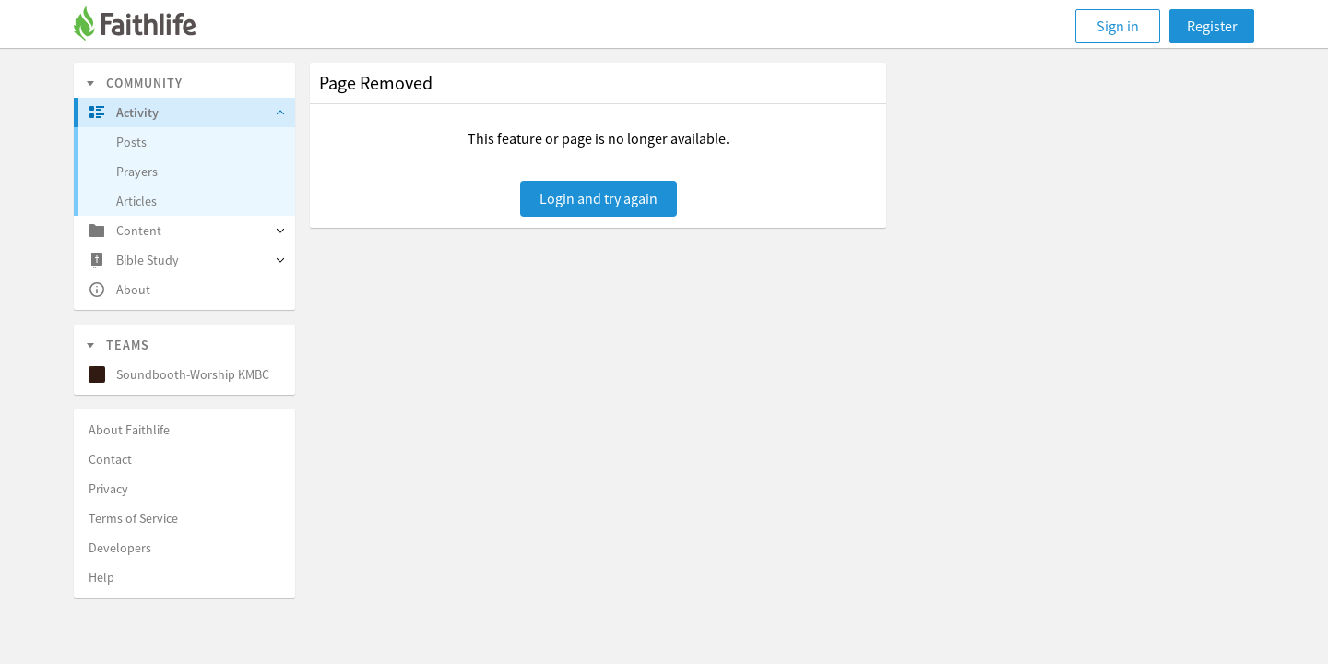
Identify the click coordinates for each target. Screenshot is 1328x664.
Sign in (1118, 26)
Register (1212, 26)
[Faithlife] (146, 26)
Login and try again (599, 198)
